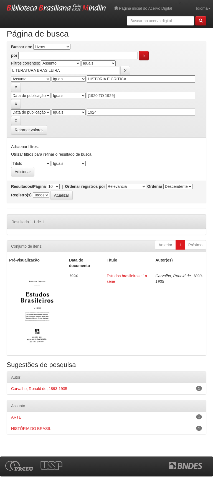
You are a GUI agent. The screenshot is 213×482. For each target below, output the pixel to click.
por (14, 55)
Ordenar (154, 186)
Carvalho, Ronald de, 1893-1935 (39, 388)
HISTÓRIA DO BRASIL (31, 428)
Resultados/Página (28, 186)
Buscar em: (21, 47)
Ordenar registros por (85, 186)
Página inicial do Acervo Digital (143, 8)
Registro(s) (21, 195)
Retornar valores (29, 130)
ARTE (16, 417)
